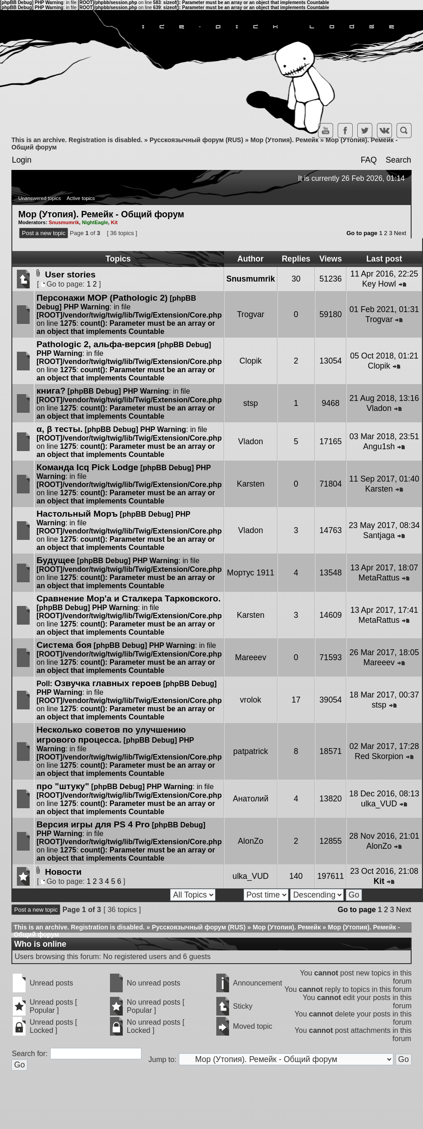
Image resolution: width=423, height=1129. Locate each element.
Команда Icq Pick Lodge (87, 467)
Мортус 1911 (250, 572)
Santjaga (379, 535)
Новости (63, 872)
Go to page (361, 233)
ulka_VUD (379, 803)
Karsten (251, 483)
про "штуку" (63, 786)
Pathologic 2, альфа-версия (96, 344)
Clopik (251, 360)
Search (398, 159)
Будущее (56, 560)
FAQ (368, 159)
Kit (114, 222)
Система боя (64, 645)
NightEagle (95, 222)
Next (400, 233)
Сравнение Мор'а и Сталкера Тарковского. (128, 598)
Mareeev (250, 657)
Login (21, 159)
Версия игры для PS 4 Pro (93, 824)
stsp (250, 403)
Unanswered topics (39, 198)
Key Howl (379, 283)
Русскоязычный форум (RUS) (196, 140)
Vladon (379, 408)
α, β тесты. (60, 429)
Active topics (81, 198)
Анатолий (250, 798)
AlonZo (250, 841)
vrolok (250, 699)
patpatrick (250, 751)
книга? (51, 390)
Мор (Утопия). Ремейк (285, 140)
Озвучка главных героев (107, 683)
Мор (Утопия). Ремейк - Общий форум (101, 213)
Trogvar (250, 314)
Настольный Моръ (77, 513)
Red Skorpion (379, 756)
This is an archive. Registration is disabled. (76, 140)
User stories (70, 274)
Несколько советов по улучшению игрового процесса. (111, 734)
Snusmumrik (64, 222)
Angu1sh (379, 446)
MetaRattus (379, 577)
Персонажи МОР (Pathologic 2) (102, 298)
